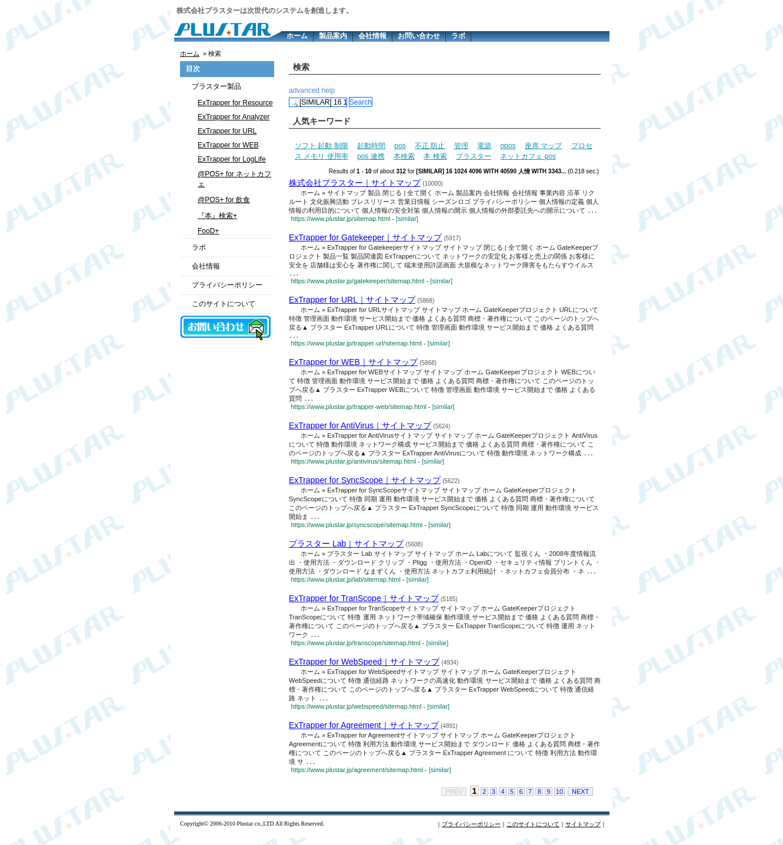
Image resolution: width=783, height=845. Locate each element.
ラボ (458, 36)
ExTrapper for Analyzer (233, 117)
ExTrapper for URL (227, 131)
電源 (484, 146)
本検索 (404, 156)
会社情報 (372, 36)
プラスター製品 (216, 86)
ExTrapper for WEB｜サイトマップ (353, 365)
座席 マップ (543, 146)
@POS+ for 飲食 (224, 200)
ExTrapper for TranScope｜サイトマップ (364, 603)
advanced (304, 90)
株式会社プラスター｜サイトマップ (355, 182)
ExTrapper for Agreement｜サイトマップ (364, 731)
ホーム (297, 36)
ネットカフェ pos (528, 156)
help (328, 90)
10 (559, 798)
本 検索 (435, 156)
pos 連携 (371, 156)
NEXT (580, 798)
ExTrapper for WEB (228, 145)
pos (399, 146)
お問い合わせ (419, 36)
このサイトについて (223, 304)
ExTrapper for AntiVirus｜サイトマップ (360, 429)
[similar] (407, 219)
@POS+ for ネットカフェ (234, 179)
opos (507, 146)
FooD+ (208, 231)
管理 (461, 146)
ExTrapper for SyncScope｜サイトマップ (365, 484)
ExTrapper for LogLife (232, 159)
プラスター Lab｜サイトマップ (346, 548)
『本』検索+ (217, 216)
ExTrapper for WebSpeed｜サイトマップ (364, 667)
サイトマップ (583, 831)
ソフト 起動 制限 (321, 146)
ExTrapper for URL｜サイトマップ (352, 301)
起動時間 (371, 146)
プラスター (473, 156)
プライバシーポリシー (227, 285)
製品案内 (333, 36)
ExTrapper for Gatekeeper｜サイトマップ (365, 238)
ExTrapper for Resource (235, 103)
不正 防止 (430, 146)
